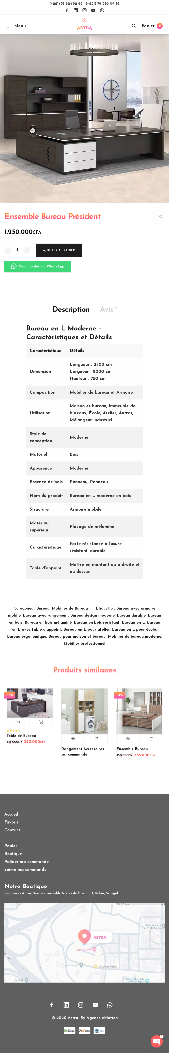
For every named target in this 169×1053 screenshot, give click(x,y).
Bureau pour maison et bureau (77, 640)
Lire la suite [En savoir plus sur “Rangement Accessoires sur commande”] (95, 741)
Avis (108, 313)
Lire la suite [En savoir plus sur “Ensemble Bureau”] (150, 741)
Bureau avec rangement (45, 619)
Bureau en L (133, 626)
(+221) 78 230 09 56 (102, 3)
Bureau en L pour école (134, 633)
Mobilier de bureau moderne (134, 640)
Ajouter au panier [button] (41, 725)
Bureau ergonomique (26, 640)
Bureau (43, 612)
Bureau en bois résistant (97, 626)
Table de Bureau (21, 739)
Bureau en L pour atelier (86, 633)
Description (71, 313)
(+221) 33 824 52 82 (67, 3)
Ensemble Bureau (132, 752)
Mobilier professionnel (84, 647)
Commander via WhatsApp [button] (37, 274)
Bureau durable (131, 619)
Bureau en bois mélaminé (48, 626)
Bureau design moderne (92, 619)
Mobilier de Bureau (70, 612)
